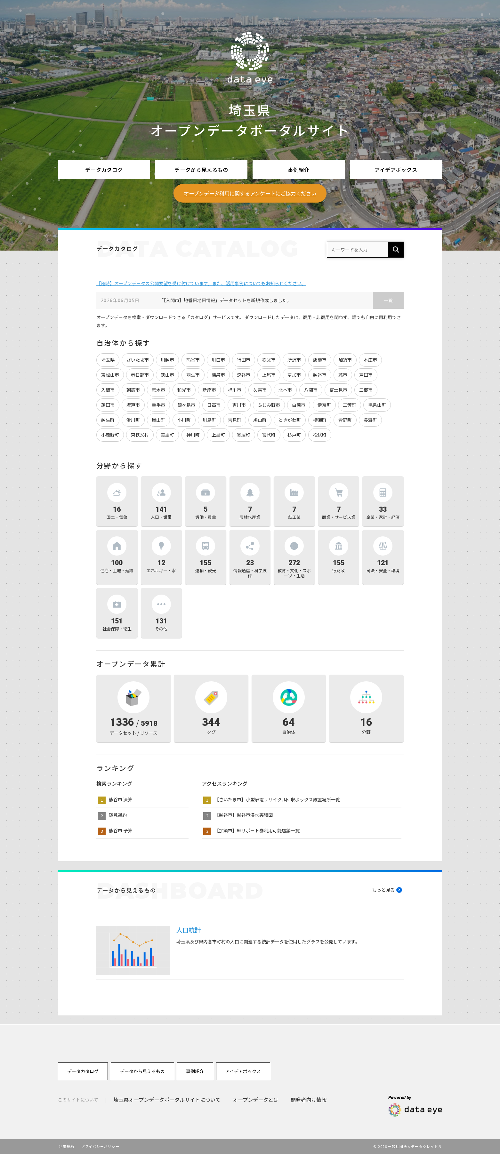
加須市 (345, 360)
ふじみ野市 (269, 405)
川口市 (218, 360)
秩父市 (269, 360)
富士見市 (338, 390)
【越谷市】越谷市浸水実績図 (243, 815)
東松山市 (110, 375)
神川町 (193, 434)
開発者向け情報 (309, 1099)
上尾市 (269, 375)
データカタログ (104, 169)
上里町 (218, 434)
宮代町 (269, 434)
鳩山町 (260, 420)
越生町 (108, 420)
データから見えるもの (201, 169)
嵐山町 (158, 420)
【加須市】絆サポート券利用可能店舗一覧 (257, 830)
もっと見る (383, 889)
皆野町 (345, 420)
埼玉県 (108, 360)
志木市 (158, 390)
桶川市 (234, 390)
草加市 (294, 375)
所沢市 (294, 360)
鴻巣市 (218, 375)
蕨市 (342, 375)
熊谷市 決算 (120, 799)
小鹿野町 (110, 434)
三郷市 (366, 390)
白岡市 (298, 405)
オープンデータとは (255, 1099)
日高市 (214, 405)
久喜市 (260, 390)
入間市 (108, 390)
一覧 (388, 300)
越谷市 (320, 375)
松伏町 (320, 434)
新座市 (209, 390)
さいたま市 (137, 360)
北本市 (285, 390)
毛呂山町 (377, 405)
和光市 (184, 390)
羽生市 (193, 375)
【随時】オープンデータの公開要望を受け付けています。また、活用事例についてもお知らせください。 (201, 283)
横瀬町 (320, 420)
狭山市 (167, 375)
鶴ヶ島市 (186, 405)
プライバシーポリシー (100, 1146)
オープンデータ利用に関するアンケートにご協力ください (250, 193)
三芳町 (349, 405)
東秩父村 (140, 434)
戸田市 (366, 375)
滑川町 (133, 420)
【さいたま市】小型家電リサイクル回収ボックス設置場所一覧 (277, 799)
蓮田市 (108, 405)
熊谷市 (193, 360)
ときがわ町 (289, 420)
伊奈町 (324, 405)
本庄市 (370, 360)
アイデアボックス (396, 169)
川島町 (209, 420)
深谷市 (243, 375)
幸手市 (158, 405)
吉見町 (234, 420)
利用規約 (66, 1146)
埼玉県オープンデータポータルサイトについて (167, 1099)
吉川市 (239, 405)
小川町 (184, 420)
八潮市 (311, 390)
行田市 (243, 360)
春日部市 (140, 375)
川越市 (167, 360)
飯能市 (320, 360)
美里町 (167, 434)
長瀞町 (370, 420)
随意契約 (118, 815)
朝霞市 (133, 390)
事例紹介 (298, 169)
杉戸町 (294, 434)
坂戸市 (133, 405)
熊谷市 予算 (120, 830)
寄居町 (243, 434)
